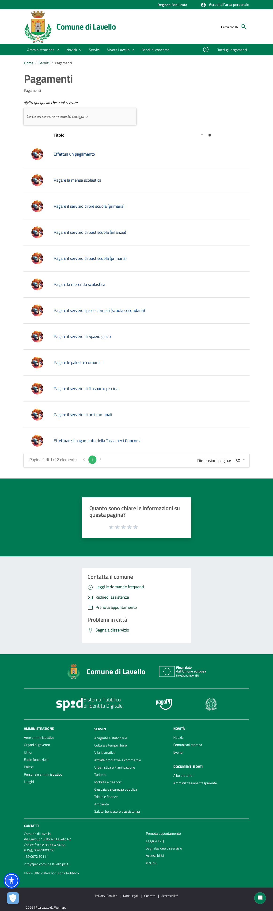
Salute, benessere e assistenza (117, 811)
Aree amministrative (39, 737)
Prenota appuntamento (163, 833)
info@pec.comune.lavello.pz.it (46, 864)
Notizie (178, 737)
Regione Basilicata (172, 5)
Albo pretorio (182, 775)
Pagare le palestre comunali (78, 362)
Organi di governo (37, 744)
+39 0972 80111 (36, 856)
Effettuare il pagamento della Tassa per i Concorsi (97, 440)
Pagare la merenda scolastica (79, 284)
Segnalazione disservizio (164, 848)
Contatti (31, 825)
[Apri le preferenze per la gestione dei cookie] (13, 898)
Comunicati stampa (187, 744)
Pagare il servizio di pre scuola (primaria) (89, 206)
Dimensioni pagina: (214, 460)
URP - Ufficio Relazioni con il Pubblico (51, 873)
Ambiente (101, 804)
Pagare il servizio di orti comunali (83, 414)
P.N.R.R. (151, 863)
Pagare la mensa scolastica (77, 180)
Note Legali (130, 895)
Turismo (100, 774)
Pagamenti (63, 63)
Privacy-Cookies (106, 895)
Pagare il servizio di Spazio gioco (82, 336)
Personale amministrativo (43, 774)
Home (28, 63)
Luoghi (29, 781)
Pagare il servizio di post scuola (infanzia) (90, 232)
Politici (29, 766)
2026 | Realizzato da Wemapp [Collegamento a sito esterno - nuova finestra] (46, 907)
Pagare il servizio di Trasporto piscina (86, 388)
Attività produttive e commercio (117, 760)
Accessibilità (155, 855)
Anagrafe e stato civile (110, 738)
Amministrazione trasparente (195, 783)
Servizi (44, 63)
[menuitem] (155, 50)
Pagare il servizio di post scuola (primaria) (90, 258)
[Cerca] (244, 27)
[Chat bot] (260, 898)
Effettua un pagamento (74, 154)
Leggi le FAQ (155, 841)
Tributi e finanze (106, 796)
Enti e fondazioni (36, 759)
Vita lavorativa (104, 752)
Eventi (177, 752)
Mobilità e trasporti (108, 782)
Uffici (28, 752)
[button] (225, 5)
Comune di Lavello (86, 26)
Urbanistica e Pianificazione (114, 767)
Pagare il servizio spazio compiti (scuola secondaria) (99, 310)
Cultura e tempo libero (110, 745)
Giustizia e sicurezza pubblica (115, 789)
